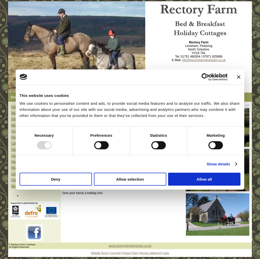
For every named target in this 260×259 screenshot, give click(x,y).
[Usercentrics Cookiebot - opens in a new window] (205, 77)
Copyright (115, 253)
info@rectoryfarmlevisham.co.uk (204, 60)
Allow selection (130, 179)
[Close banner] (238, 77)
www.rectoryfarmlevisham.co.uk (130, 246)
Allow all (204, 179)
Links (166, 253)
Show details (218, 164)
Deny (55, 179)
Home (15, 107)
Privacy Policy (130, 253)
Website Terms (99, 253)
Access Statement (150, 253)
